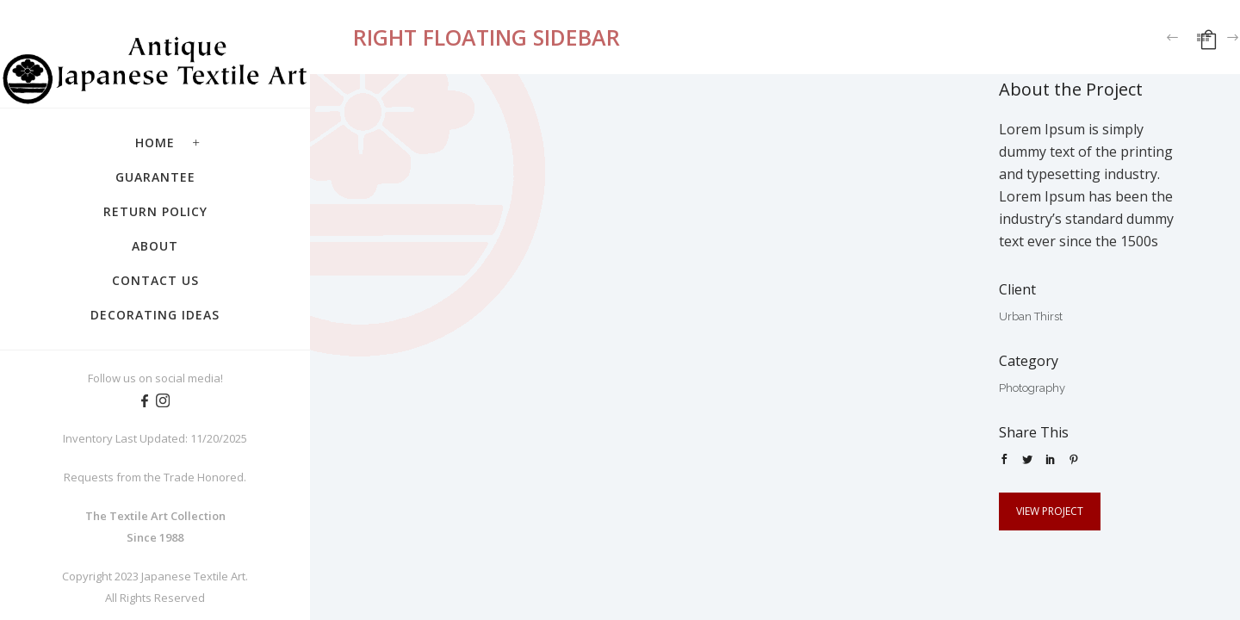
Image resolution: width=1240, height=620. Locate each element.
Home (155, 142)
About (155, 246)
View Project (1049, 511)
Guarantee (155, 177)
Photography (1032, 387)
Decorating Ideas (155, 315)
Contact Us (155, 280)
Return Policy (155, 211)
